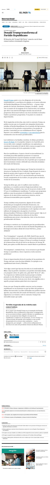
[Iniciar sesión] (44, 9)
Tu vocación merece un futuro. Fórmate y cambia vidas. (42, 451)
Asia (23, 22)
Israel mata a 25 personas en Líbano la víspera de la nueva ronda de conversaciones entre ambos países (27, 27)
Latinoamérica (15, 22)
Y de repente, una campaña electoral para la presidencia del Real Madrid (21, 414)
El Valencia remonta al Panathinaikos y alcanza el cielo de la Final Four (21, 417)
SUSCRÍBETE (37, 9)
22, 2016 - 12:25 (27, 54)
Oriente (20, 22)
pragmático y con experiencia (30, 132)
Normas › (44, 345)
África (26, 22)
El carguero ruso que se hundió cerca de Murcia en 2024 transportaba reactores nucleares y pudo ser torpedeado (25, 432)
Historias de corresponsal (33, 22)
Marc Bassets (25, 52)
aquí (31, 357)
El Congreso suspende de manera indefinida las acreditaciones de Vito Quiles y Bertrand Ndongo (22, 435)
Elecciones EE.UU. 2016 (8, 351)
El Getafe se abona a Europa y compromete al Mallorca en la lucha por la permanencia (24, 408)
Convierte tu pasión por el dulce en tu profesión (42, 457)
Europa (3, 22)
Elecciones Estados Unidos (10, 30)
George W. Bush (9, 142)
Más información (7, 357)
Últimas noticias (43, 22)
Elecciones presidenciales (34, 351)
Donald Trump (9, 100)
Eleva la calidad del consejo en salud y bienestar (42, 464)
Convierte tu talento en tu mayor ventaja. (12, 468)
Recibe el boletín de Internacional (12, 342)
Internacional (8, 19)
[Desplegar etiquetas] (45, 352)
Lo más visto (5, 422)
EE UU (7, 22)
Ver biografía (14, 337)
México (10, 22)
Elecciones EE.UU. (24, 351)
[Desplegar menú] (3, 13)
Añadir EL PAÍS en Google (43, 57)
